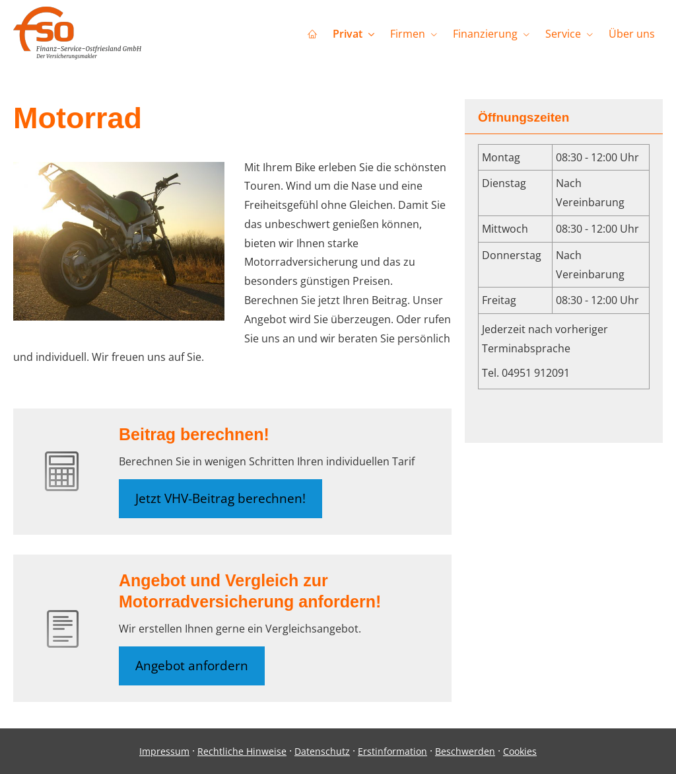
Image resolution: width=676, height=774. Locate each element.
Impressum (164, 751)
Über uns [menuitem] (632, 33)
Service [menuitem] (563, 33)
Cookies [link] (520, 751)
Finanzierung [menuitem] (485, 33)
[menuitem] (312, 34)
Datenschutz (322, 751)
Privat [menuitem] (347, 33)
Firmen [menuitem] (407, 33)
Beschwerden (465, 751)
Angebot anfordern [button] (191, 665)
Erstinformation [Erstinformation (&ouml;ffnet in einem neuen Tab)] (392, 751)
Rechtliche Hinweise (242, 751)
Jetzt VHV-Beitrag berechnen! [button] (220, 498)
